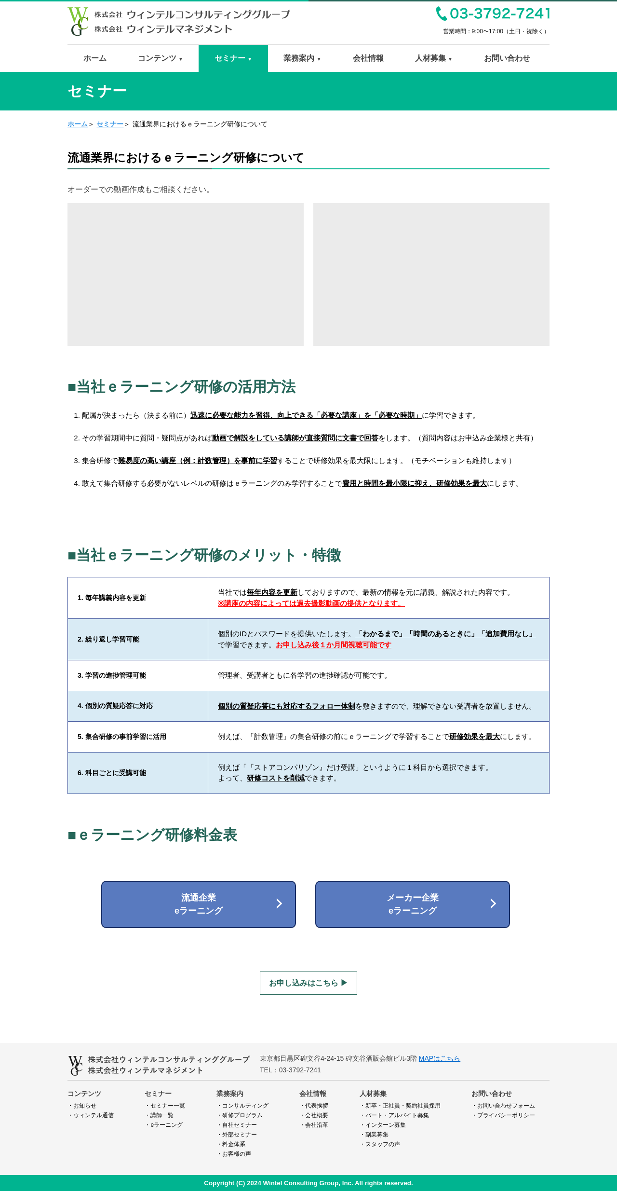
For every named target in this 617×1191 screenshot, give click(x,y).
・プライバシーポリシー (503, 1115)
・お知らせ (81, 1106)
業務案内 (302, 58)
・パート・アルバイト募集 (394, 1115)
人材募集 (434, 58)
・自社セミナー (236, 1125)
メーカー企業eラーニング (413, 904)
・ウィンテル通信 (90, 1115)
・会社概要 (313, 1115)
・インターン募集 (383, 1125)
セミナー (233, 58)
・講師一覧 (159, 1115)
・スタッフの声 (380, 1144)
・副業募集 (374, 1134)
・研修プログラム (239, 1115)
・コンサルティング (242, 1106)
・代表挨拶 (313, 1106)
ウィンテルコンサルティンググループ (179, 10)
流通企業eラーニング (198, 904)
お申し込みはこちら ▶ (308, 983)
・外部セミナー (236, 1134)
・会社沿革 (313, 1125)
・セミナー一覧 (165, 1106)
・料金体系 (230, 1144)
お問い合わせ (507, 58)
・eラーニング (164, 1125)
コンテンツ (160, 58)
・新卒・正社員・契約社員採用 (400, 1106)
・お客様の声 (233, 1154)
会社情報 (368, 58)
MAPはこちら (439, 1058)
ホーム (95, 58)
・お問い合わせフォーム (503, 1106)
